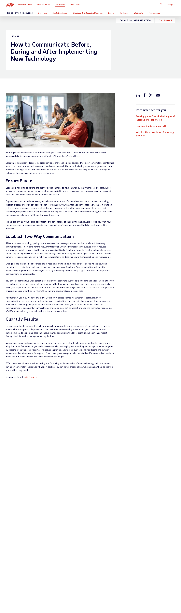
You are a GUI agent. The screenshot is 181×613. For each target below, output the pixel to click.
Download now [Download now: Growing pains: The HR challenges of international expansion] (18, 469)
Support (171, 4)
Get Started (165, 20)
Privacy (67, 594)
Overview (42, 13)
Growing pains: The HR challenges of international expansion (155, 118)
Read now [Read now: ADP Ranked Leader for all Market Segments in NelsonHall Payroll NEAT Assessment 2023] (132, 469)
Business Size (88, 510)
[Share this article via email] (157, 95)
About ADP (75, 4)
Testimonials (154, 13)
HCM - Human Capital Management (57, 539)
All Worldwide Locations (18, 602)
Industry (85, 515)
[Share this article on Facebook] (144, 95)
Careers (145, 520)
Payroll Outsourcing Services (57, 518)
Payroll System (58, 526)
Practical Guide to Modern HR (151, 126)
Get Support (12, 515)
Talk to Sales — (22, 510)
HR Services (57, 564)
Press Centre (147, 524)
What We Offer (26, 4)
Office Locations (149, 510)
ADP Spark (31, 377)
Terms (78, 594)
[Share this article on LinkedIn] (138, 95)
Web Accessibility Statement (99, 594)
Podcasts (124, 13)
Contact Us (11, 505)
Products (55, 577)
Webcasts (138, 13)
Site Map (55, 594)
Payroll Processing (60, 531)
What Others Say (120, 510)
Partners (85, 520)
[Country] (21, 595)
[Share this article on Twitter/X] (150, 95)
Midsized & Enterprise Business (88, 13)
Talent (54, 554)
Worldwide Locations (151, 515)
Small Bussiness (59, 13)
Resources (60, 4)
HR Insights (56, 559)
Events (111, 13)
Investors (146, 529)
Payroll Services (59, 510)
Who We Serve (44, 4)
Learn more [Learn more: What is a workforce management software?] (74, 469)
